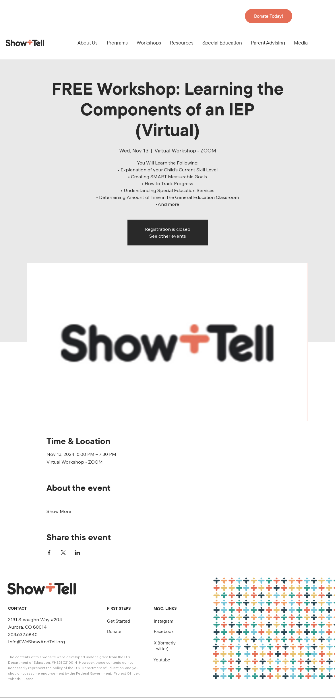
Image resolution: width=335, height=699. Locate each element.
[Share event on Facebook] (49, 552)
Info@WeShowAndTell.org (36, 641)
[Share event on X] (63, 552)
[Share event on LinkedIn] (77, 552)
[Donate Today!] (268, 16)
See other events (167, 236)
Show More (59, 511)
